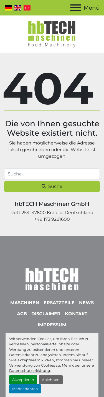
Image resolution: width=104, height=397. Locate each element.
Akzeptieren (23, 380)
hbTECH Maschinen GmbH (52, 204)
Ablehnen (51, 380)
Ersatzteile (59, 302)
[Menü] (75, 7)
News (86, 302)
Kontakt (76, 313)
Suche (52, 186)
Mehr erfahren (25, 389)
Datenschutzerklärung (29, 371)
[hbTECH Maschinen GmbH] (52, 277)
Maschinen (24, 302)
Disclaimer (45, 313)
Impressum (52, 324)
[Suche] (52, 174)
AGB (22, 313)
